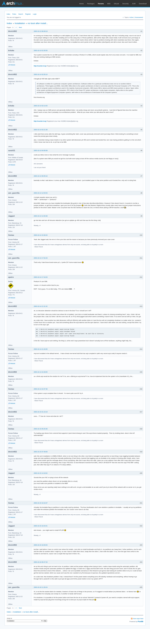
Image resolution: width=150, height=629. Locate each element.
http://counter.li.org (40, 66)
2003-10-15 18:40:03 (41, 545)
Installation (20, 23)
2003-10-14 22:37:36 (41, 389)
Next (20, 27)
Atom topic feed (138, 618)
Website (12, 65)
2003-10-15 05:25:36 (41, 429)
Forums (101, 4)
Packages (91, 4)
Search (20, 14)
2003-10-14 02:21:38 (41, 130)
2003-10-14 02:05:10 (41, 74)
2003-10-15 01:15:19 (41, 412)
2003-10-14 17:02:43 (41, 258)
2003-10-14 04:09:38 (41, 150)
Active (131, 17)
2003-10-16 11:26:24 (41, 587)
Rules (14, 14)
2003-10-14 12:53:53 (41, 193)
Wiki (109, 4)
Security (125, 4)
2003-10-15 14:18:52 (41, 473)
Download (143, 4)
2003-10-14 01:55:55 (41, 50)
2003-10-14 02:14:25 (41, 106)
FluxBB (140, 621)
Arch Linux (12, 3)
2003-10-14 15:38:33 (41, 235)
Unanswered (139, 17)
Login (35, 14)
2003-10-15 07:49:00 (41, 452)
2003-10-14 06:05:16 (41, 176)
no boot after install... (38, 23)
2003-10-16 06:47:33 (41, 562)
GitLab (116, 4)
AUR (134, 4)
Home (81, 4)
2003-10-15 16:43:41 (41, 526)
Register (28, 14)
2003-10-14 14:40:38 (41, 216)
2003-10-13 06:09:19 (41, 31)
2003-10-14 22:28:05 (41, 372)
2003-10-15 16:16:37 (41, 503)
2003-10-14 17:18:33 (41, 277)
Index (8, 14)
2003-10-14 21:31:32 (41, 306)
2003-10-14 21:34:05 (41, 349)
